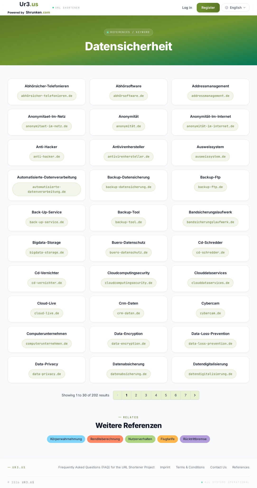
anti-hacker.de (46, 157)
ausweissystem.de (210, 157)
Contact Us (218, 467)
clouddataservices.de (210, 283)
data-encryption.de (129, 344)
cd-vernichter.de (47, 283)
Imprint (165, 467)
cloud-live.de (46, 313)
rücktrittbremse (195, 439)
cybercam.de (210, 313)
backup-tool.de (128, 222)
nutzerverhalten (140, 439)
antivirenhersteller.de (129, 157)
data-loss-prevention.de (210, 344)
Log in (187, 7)
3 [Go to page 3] (146, 395)
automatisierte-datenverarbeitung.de (47, 189)
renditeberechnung (105, 439)
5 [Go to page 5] (166, 395)
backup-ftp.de (210, 187)
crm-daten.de (128, 313)
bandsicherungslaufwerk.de (210, 222)
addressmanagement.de (210, 96)
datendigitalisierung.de (210, 374)
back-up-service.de (47, 222)
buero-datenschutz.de (129, 252)
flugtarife (168, 439)
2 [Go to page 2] (136, 395)
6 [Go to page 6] (176, 395)
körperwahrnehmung (66, 439)
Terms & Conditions (190, 467)
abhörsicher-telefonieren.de (46, 96)
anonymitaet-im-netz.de (47, 126)
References (240, 467)
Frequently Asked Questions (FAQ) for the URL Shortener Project (106, 467)
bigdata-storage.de (47, 252)
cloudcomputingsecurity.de (128, 283)
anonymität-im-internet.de (210, 126)
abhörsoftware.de (128, 96)
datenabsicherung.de (129, 374)
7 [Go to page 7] (186, 395)
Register (208, 7)
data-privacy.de (47, 374)
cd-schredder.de (210, 252)
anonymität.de (128, 126)
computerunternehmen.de (47, 344)
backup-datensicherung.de (128, 187)
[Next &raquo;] (194, 395)
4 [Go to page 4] (156, 395)
